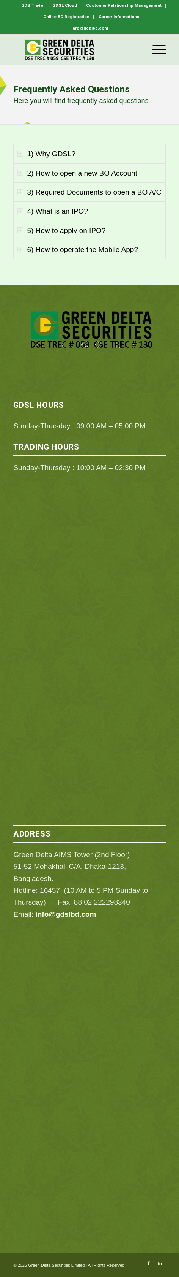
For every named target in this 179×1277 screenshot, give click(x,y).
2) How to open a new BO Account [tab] (77, 173)
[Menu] (155, 50)
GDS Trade (32, 5)
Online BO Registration (66, 16)
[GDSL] (74, 50)
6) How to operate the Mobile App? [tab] (77, 249)
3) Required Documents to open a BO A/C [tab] (89, 192)
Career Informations (119, 16)
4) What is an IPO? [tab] (52, 211)
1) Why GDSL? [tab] (46, 154)
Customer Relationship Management (124, 5)
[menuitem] (32, 6)
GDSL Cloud (64, 5)
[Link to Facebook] (148, 1263)
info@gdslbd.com (65, 914)
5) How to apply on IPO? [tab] (61, 230)
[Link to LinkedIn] (160, 1263)
